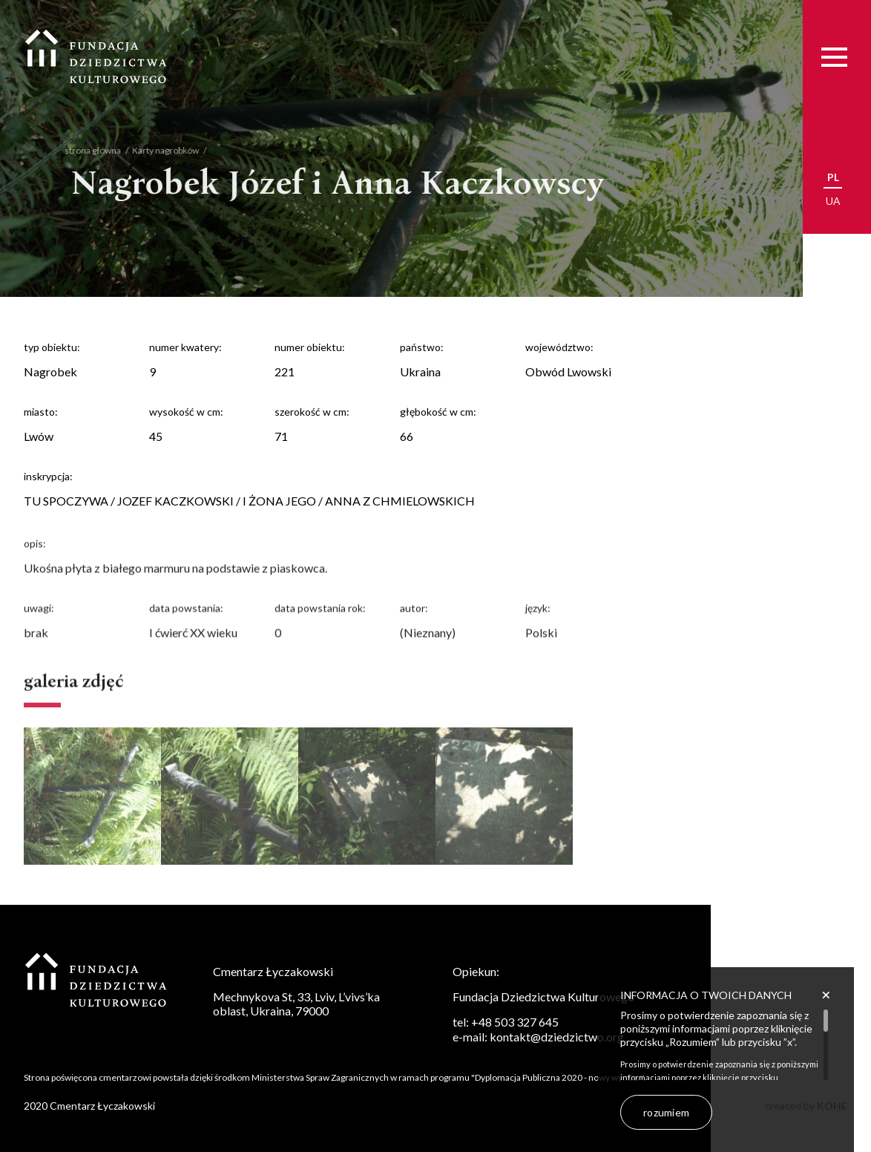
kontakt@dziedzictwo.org (557, 1037)
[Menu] (834, 57)
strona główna (82, 150)
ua (833, 200)
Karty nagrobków (155, 150)
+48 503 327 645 (515, 1022)
